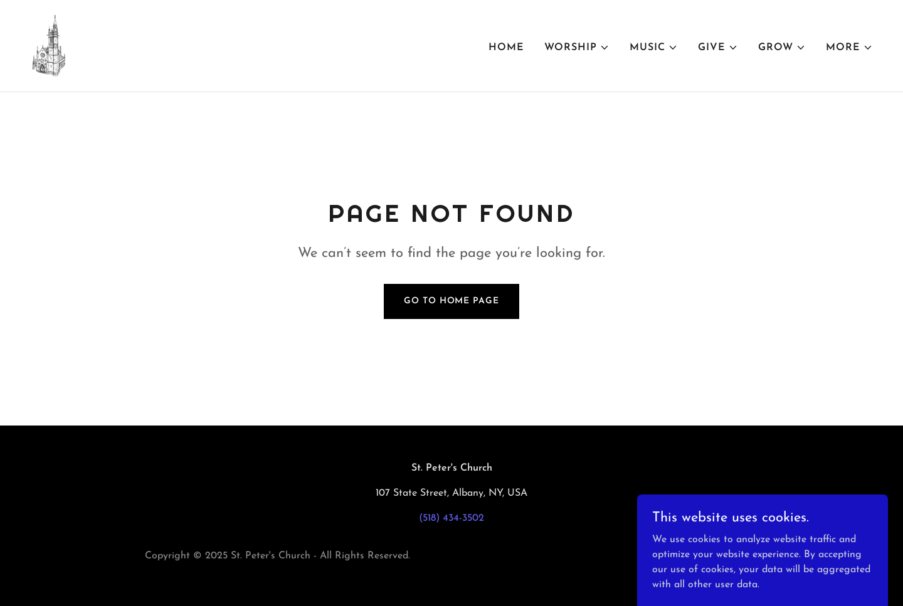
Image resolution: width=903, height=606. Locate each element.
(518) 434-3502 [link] (451, 518)
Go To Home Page (451, 301)
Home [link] (506, 48)
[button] (577, 47)
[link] (47, 45)
